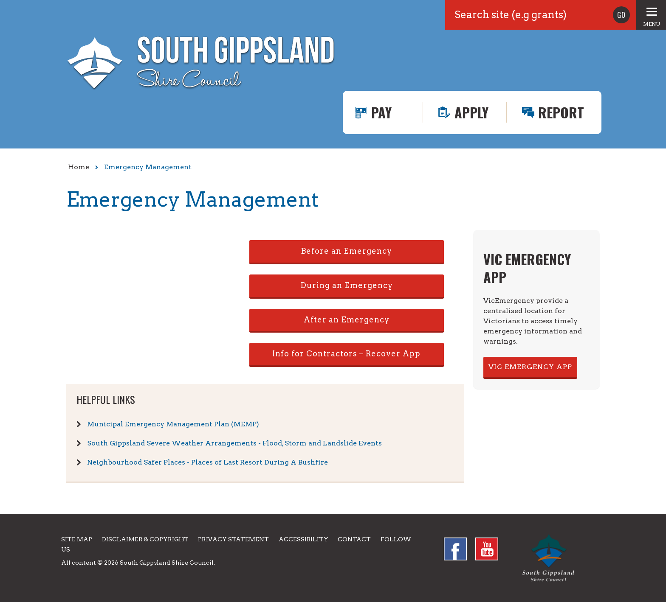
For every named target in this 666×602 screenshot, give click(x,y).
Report (561, 112)
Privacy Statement (233, 539)
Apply (471, 112)
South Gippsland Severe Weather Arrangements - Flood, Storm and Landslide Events (234, 443)
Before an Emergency (346, 250)
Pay (381, 112)
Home (78, 167)
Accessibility (303, 539)
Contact (354, 539)
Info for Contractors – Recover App (346, 353)
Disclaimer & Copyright (145, 539)
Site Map (76, 539)
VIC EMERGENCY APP (530, 367)
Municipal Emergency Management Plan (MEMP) (173, 424)
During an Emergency (346, 285)
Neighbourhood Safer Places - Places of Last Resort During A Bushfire (207, 462)
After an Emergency (346, 319)
